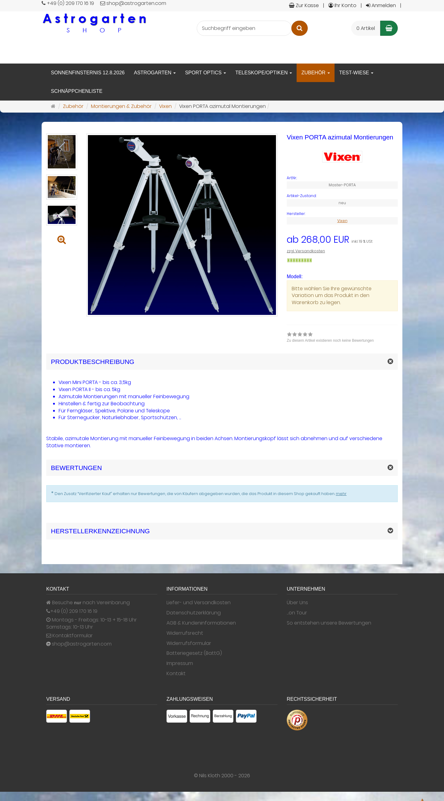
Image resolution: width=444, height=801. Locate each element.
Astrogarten (155, 72)
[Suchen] (299, 28)
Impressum (179, 663)
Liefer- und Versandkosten (198, 602)
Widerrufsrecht (184, 633)
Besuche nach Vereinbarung (88, 602)
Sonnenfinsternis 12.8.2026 (88, 72)
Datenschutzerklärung (193, 612)
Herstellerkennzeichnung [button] (100, 531)
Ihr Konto (342, 5)
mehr (341, 493)
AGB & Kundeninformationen (201, 623)
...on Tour (297, 612)
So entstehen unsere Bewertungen (329, 623)
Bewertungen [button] (76, 467)
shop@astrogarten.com (82, 644)
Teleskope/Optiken (263, 72)
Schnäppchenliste (76, 91)
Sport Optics (205, 72)
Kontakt (176, 673)
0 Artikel (365, 28)
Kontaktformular (69, 635)
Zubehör (315, 72)
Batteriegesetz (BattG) (194, 653)
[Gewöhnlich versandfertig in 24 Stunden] (299, 260)
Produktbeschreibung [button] (92, 361)
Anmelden (381, 5)
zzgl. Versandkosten (306, 251)
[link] (330, 338)
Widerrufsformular (188, 643)
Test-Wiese (356, 72)
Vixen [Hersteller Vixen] (342, 220)
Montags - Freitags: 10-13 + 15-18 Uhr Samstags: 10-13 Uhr (91, 623)
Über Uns (297, 602)
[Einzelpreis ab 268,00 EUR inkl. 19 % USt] (342, 240)
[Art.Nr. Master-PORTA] (342, 178)
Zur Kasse (304, 5)
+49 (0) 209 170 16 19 (73, 611)
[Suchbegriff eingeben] (244, 28)
